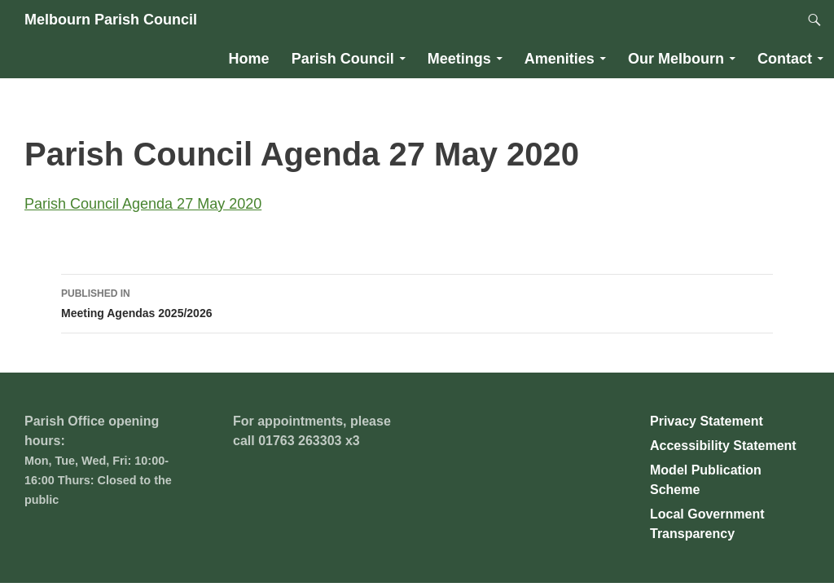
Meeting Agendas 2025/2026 (417, 302)
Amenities (560, 59)
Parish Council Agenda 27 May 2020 (142, 204)
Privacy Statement (706, 421)
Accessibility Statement (723, 445)
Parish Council (343, 59)
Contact (784, 59)
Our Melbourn (676, 59)
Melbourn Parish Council (110, 19)
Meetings (459, 59)
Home (249, 59)
